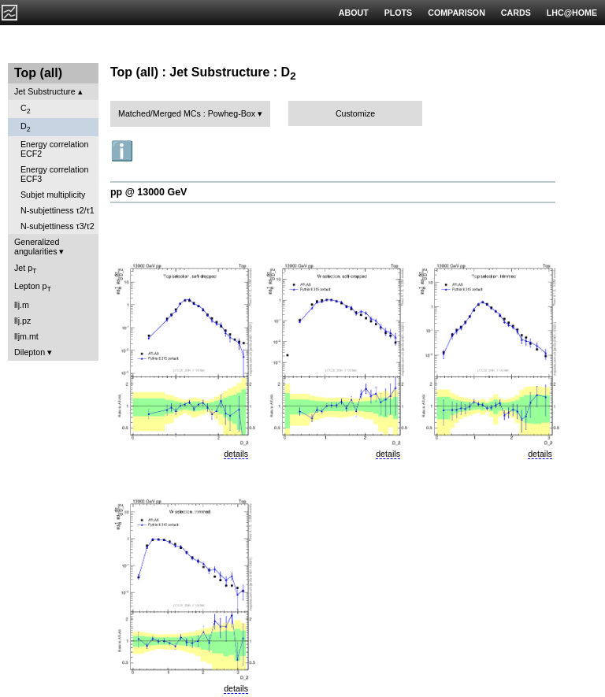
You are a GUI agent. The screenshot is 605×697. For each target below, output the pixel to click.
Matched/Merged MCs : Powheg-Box (186, 113)
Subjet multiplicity (52, 194)
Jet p (25, 269)
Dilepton (29, 352)
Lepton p (32, 287)
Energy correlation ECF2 (54, 148)
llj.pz (22, 320)
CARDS (516, 12)
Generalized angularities (36, 246)
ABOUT (354, 12)
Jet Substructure (45, 91)
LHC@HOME (572, 12)
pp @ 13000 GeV (148, 192)
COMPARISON (456, 12)
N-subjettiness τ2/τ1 (57, 210)
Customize (355, 113)
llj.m (21, 305)
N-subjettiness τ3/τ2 (57, 226)
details (236, 453)
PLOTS (398, 12)
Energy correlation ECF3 (54, 174)
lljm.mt (26, 336)
